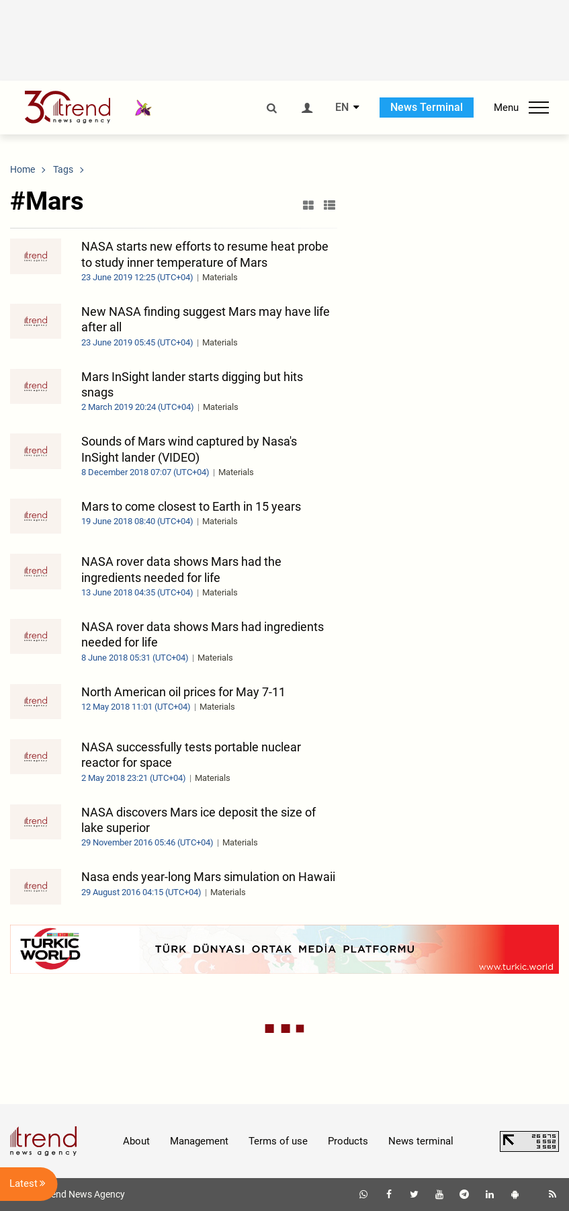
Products (348, 1141)
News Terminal (426, 107)
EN (342, 107)
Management (199, 1141)
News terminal (420, 1141)
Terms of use (278, 1141)
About (136, 1141)
